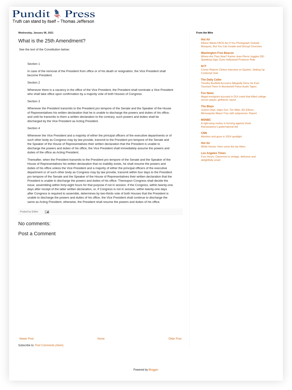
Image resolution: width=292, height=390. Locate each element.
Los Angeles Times (213, 153)
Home (101, 338)
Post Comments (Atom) (49, 345)
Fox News (207, 93)
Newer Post (26, 338)
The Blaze (207, 106)
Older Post (174, 338)
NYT (203, 66)
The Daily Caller (211, 79)
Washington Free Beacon (217, 53)
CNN (204, 133)
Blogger (153, 369)
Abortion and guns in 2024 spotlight (221, 136)
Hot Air (205, 39)
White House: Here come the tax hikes (223, 146)
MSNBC (206, 119)
